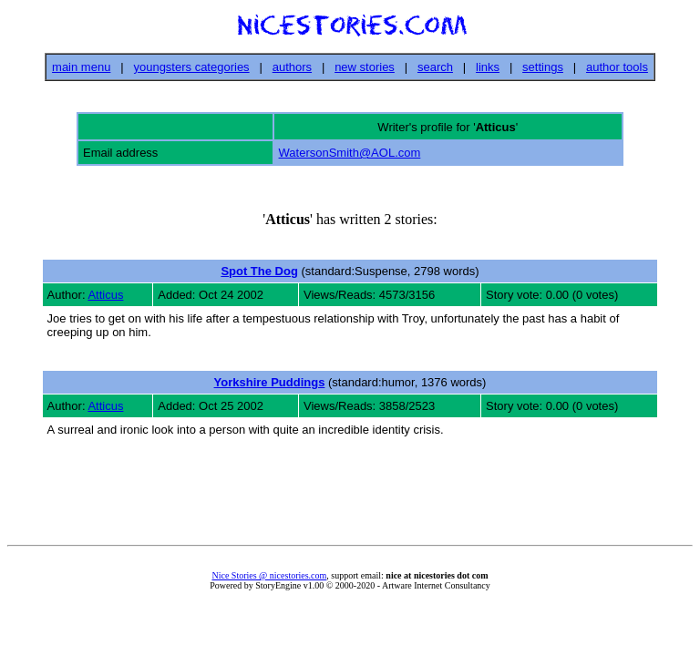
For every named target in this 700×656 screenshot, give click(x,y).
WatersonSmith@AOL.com (350, 152)
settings (542, 67)
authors (292, 67)
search (435, 67)
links (487, 67)
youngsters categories (191, 67)
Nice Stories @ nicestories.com (268, 575)
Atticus (105, 295)
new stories (365, 67)
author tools (617, 67)
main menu (81, 67)
